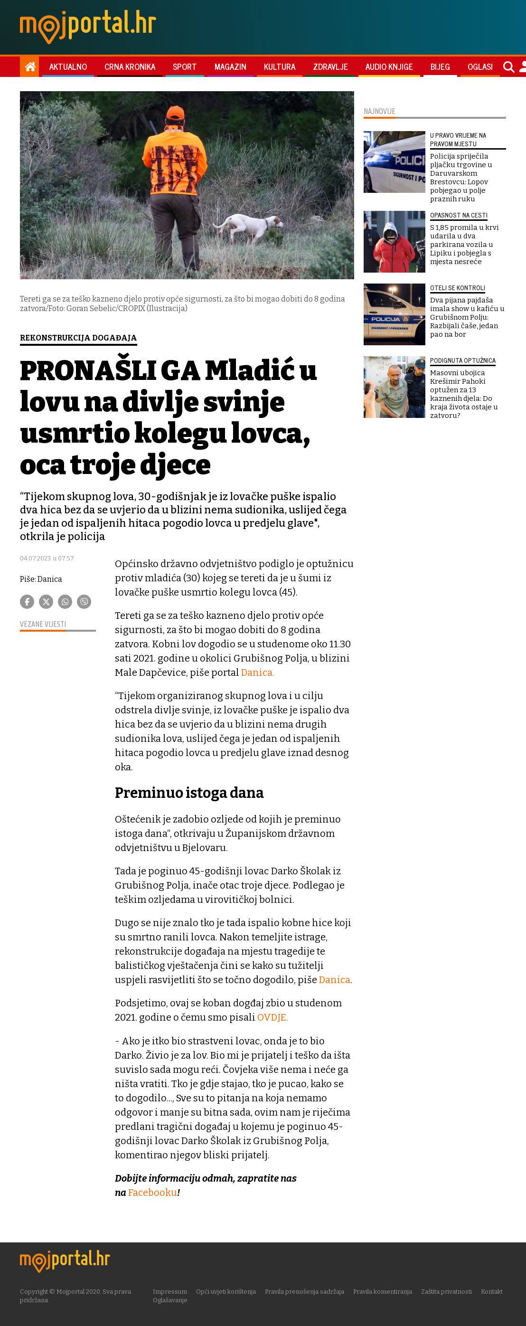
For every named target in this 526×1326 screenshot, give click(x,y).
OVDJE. (273, 1017)
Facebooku (153, 1192)
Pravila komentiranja (384, 1291)
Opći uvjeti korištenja (228, 1291)
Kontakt (494, 1291)
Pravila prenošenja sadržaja (306, 1291)
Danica (335, 979)
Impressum (172, 1291)
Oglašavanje (172, 1299)
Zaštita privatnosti (448, 1291)
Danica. (258, 672)
